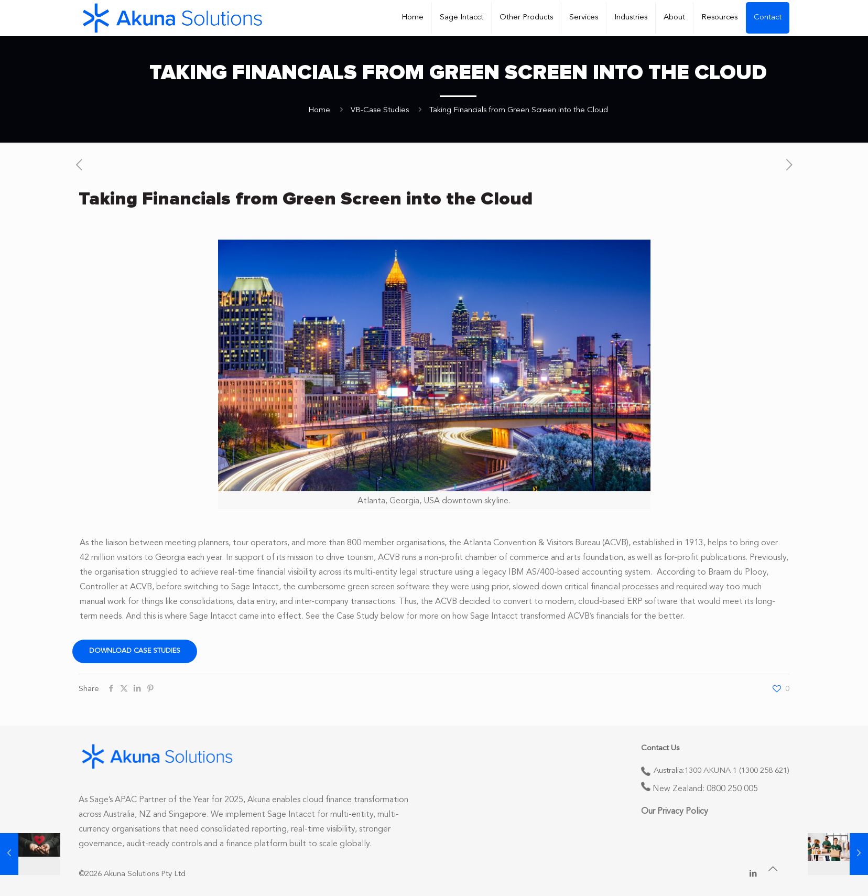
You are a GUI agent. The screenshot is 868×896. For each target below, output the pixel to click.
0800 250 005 (732, 789)
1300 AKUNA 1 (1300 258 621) (737, 771)
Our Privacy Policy (674, 811)
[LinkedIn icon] (753, 874)
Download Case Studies (134, 650)
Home (319, 110)
